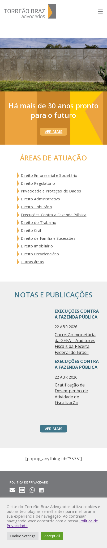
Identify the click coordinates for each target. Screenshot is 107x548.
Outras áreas (32, 261)
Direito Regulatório (38, 183)
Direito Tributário (36, 206)
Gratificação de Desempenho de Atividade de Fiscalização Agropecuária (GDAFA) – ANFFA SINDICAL (72, 394)
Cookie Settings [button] (22, 535)
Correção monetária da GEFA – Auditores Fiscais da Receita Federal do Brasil (75, 343)
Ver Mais (53, 131)
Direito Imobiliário (37, 245)
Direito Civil (31, 230)
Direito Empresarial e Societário (49, 175)
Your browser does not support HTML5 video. (53, 64)
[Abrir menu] (98, 11)
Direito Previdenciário (40, 253)
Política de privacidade (29, 482)
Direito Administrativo (40, 198)
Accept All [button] (52, 535)
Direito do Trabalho (38, 222)
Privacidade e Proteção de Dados (51, 191)
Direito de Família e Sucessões (48, 238)
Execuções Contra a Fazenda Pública (53, 214)
